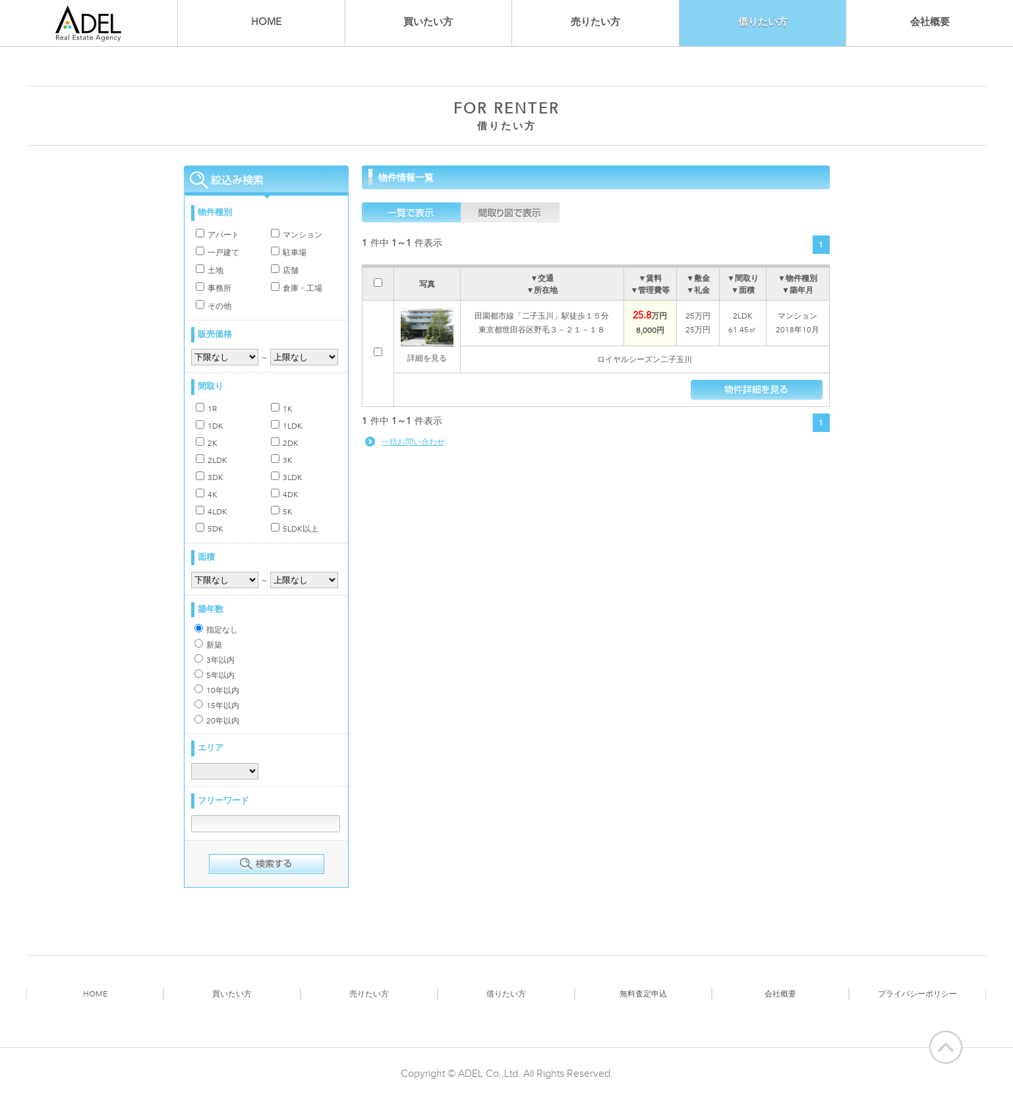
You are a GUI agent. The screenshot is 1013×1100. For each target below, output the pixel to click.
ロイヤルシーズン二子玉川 (644, 359)
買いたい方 (428, 21)
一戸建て (217, 252)
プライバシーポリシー (917, 994)
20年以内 (216, 720)
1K (282, 408)
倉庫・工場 (296, 287)
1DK (209, 425)
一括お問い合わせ (413, 442)
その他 (213, 305)
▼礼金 (698, 290)
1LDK (287, 425)
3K (282, 460)
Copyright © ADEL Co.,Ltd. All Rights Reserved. (507, 1074)
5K (282, 511)
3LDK (287, 477)
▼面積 (743, 290)
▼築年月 (797, 290)
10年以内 (216, 690)
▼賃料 (650, 278)
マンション (296, 234)
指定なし (216, 629)
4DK (285, 494)
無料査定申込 (643, 994)
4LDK (211, 511)
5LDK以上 (294, 528)
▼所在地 (542, 290)
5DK (209, 528)
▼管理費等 (650, 290)
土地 (209, 270)
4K (206, 494)
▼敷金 (698, 278)
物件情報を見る (757, 390)
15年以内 (216, 705)
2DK (285, 442)
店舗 (285, 270)
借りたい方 (506, 994)
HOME (266, 21)
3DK (209, 477)
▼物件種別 (797, 278)
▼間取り (743, 278)
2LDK (211, 460)
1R (206, 408)
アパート (217, 234)
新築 (208, 644)
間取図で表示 (510, 212)
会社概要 (930, 21)
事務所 (213, 287)
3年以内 (214, 659)
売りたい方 (595, 21)
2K (206, 442)
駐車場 (288, 252)
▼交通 (542, 278)
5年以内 (214, 675)
